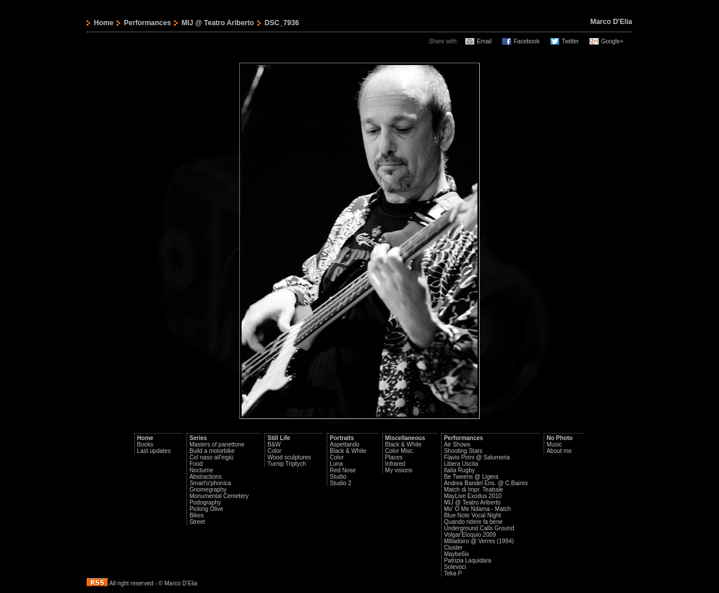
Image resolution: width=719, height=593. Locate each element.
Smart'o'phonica (210, 483)
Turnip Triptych (286, 464)
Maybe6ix (456, 554)
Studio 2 (340, 483)
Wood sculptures (289, 457)
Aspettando (345, 444)
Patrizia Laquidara (467, 560)
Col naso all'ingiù (211, 457)
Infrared (395, 464)
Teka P (453, 573)
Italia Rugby (459, 470)
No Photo (559, 438)
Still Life (278, 438)
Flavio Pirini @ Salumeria (477, 457)
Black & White (348, 451)
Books (145, 444)
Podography (205, 502)
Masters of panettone (217, 444)
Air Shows (457, 444)
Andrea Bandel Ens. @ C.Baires (486, 483)
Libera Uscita (461, 464)
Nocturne (201, 470)
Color (274, 451)
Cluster (453, 547)
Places (394, 457)
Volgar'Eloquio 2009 (470, 534)
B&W (274, 444)
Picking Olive (206, 509)
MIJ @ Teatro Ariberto (217, 23)
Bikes (196, 515)
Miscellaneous (405, 438)
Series (198, 438)
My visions (399, 470)
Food (196, 464)
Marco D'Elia (611, 22)
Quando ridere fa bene (473, 522)
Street (197, 522)
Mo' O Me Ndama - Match (477, 509)
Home (103, 23)
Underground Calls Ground (479, 528)
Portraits (342, 438)
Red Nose (342, 470)
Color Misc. (400, 451)
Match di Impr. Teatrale (473, 489)
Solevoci (455, 567)
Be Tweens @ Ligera (471, 476)
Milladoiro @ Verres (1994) (479, 541)
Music (554, 444)
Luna (336, 464)
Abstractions (205, 476)
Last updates (154, 451)
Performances (147, 23)
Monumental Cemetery (219, 496)
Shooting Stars (463, 451)
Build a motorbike (212, 451)
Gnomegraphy (207, 489)
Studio (338, 476)
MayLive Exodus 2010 (472, 496)
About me (559, 451)
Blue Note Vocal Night (472, 515)
